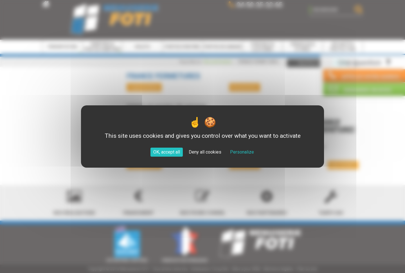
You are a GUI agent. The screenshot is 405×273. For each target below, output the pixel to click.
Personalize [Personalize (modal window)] (242, 152)
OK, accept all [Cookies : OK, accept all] (166, 152)
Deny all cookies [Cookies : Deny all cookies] (205, 152)
